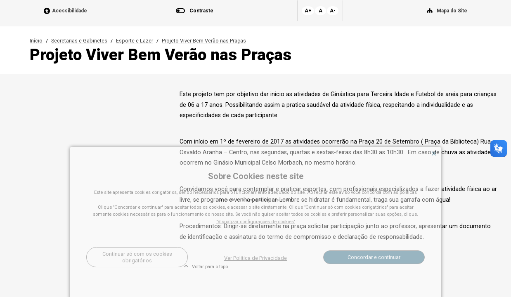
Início (36, 41)
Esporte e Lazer (134, 41)
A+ (308, 11)
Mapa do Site (452, 10)
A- (333, 11)
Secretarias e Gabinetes (79, 41)
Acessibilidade (69, 11)
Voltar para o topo (206, 266)
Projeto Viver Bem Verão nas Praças (204, 41)
